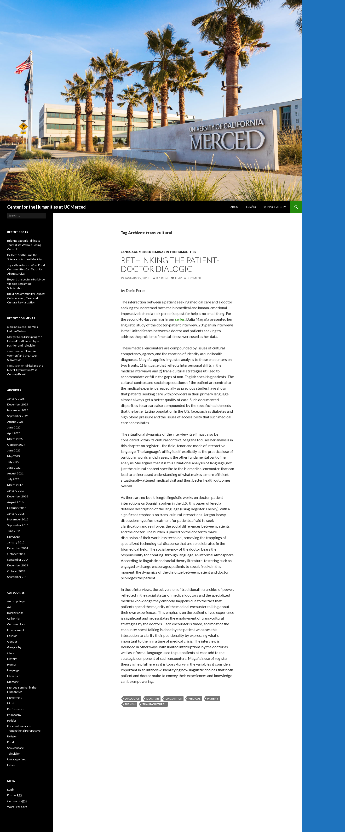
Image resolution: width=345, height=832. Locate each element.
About (235, 206)
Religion (12, 736)
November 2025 (17, 410)
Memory (12, 682)
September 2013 (18, 577)
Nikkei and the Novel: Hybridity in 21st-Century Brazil (25, 370)
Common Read (16, 624)
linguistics (174, 698)
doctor (152, 698)
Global (11, 653)
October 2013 (16, 571)
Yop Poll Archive (275, 206)
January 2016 (15, 513)
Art (9, 607)
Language (129, 252)
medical (195, 698)
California (13, 618)
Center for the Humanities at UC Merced (46, 207)
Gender (12, 641)
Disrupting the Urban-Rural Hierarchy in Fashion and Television (24, 341)
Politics (12, 720)
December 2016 (17, 496)
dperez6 (162, 278)
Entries (14, 795)
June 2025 (14, 427)
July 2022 (13, 462)
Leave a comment (188, 278)
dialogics (132, 698)
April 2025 (13, 433)
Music (11, 703)
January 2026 (15, 398)
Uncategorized (16, 759)
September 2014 (18, 559)
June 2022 (14, 467)
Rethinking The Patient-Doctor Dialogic (170, 264)
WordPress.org (17, 807)
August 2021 (15, 473)
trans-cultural (154, 704)
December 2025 (17, 404)
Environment (15, 630)
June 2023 (14, 450)
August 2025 (15, 421)
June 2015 (14, 531)
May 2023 (13, 456)
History (12, 659)
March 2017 (15, 485)
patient (212, 698)
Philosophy (14, 715)
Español (251, 206)
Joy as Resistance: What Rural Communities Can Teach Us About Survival (26, 269)
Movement (14, 697)
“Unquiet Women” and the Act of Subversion (22, 355)
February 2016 (16, 508)
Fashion (12, 636)
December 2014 (17, 548)
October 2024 (16, 444)
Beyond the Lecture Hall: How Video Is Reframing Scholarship (26, 284)
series (180, 319)
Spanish (130, 704)
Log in (11, 789)
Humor (12, 664)
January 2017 (15, 490)
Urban (11, 765)
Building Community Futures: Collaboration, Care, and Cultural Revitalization (26, 298)
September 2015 (18, 525)
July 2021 (13, 479)
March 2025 (15, 439)
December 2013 (17, 565)
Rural (10, 742)
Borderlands (15, 613)
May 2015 (13, 536)
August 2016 (15, 502)
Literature (13, 676)
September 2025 (18, 416)
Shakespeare (15, 748)
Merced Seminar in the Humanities (167, 252)
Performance (15, 709)
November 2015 (17, 519)
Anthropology (16, 601)
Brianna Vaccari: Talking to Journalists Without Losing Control (24, 245)
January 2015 (15, 542)
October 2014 (16, 554)
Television (13, 753)
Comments (17, 801)
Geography (14, 647)
